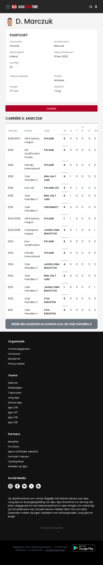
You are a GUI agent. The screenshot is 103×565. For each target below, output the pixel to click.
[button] (90, 6)
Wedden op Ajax (17, 466)
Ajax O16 (13, 417)
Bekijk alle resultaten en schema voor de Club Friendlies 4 (52, 324)
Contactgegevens (19, 349)
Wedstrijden (15, 387)
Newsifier (13, 441)
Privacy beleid (16, 363)
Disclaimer (14, 358)
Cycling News (16, 461)
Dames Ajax (15, 402)
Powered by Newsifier (51, 527)
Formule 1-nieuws (18, 456)
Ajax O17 (13, 412)
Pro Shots (13, 446)
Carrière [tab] (51, 108)
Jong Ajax (13, 397)
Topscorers (14, 392)
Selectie (13, 383)
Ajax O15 (13, 422)
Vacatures (14, 354)
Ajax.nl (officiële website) (23, 451)
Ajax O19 (13, 407)
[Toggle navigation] (8, 7)
